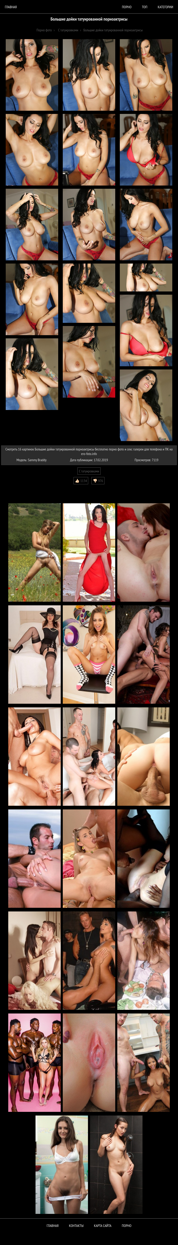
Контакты (76, 1225)
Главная (11, 7)
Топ (144, 7)
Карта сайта (102, 1225)
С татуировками (89, 471)
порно (126, 7)
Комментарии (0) (15, 487)
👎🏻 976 (98, 480)
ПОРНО (126, 1225)
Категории (165, 7)
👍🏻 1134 (81, 480)
